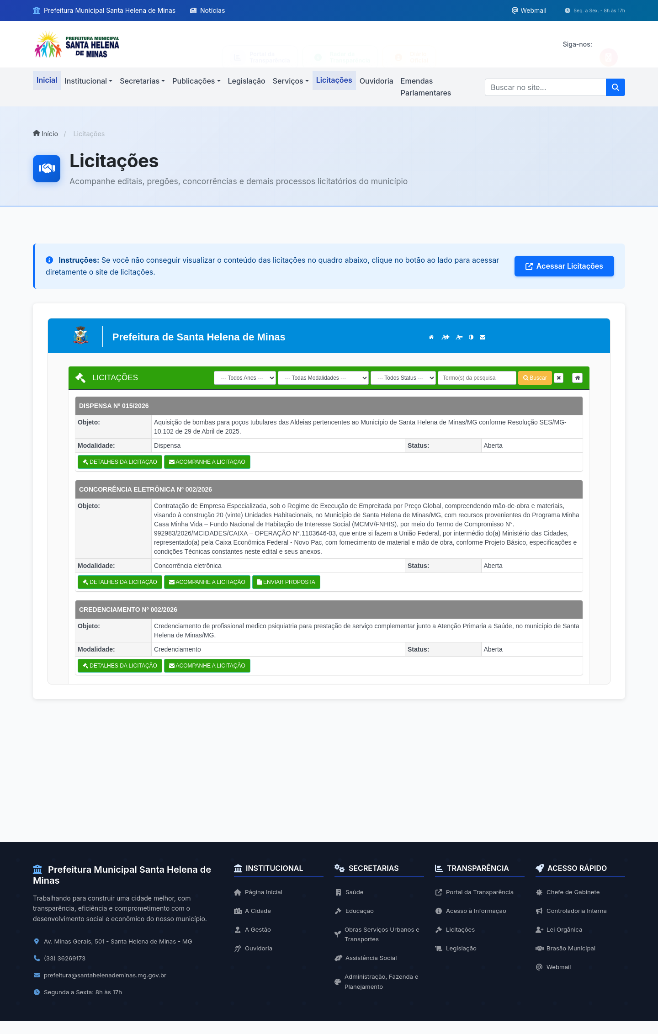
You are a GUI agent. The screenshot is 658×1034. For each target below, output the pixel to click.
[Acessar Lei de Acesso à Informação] (340, 44)
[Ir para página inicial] (77, 43)
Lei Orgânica (560, 931)
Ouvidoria (376, 80)
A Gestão (253, 931)
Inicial (47, 80)
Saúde (349, 892)
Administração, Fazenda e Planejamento (378, 985)
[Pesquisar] (615, 87)
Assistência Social (367, 961)
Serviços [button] (288, 80)
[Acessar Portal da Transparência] (260, 44)
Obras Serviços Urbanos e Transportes (379, 936)
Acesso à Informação (472, 911)
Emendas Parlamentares (426, 86)
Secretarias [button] (139, 80)
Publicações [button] (193, 80)
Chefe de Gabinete (569, 892)
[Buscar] (545, 87)
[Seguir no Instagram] (609, 44)
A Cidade (253, 911)
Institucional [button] (85, 80)
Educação (355, 911)
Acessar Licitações (564, 265)
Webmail (554, 970)
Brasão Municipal (567, 950)
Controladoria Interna (573, 911)
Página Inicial (259, 892)
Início (45, 134)
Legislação (246, 80)
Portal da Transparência (476, 892)
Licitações (334, 80)
